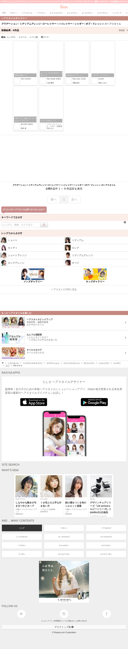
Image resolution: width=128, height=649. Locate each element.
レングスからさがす (11, 233)
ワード (45, 37)
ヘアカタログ (106, 528)
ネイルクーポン (64, 554)
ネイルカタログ (106, 537)
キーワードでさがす (11, 217)
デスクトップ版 (64, 627)
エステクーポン (106, 554)
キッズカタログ (64, 537)
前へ (54, 199)
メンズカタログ (22, 537)
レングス (11, 37)
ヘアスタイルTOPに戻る (64, 289)
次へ (74, 199)
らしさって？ (46, 621)
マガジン (64, 528)
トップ (21, 528)
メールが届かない (69, 621)
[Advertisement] (64, 158)
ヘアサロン (22, 545)
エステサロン (106, 545)
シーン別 (34, 37)
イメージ (22, 37)
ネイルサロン (64, 545)
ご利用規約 (56, 621)
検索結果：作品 (64, 30)
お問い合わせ (82, 621)
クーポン (21, 554)
